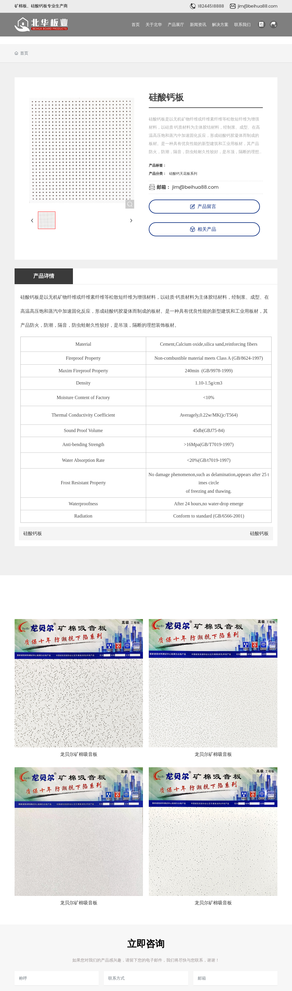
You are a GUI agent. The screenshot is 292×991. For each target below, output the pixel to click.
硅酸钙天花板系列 (183, 173)
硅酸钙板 (32, 533)
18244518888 (211, 6)
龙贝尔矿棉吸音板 (78, 754)
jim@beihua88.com (257, 6)
